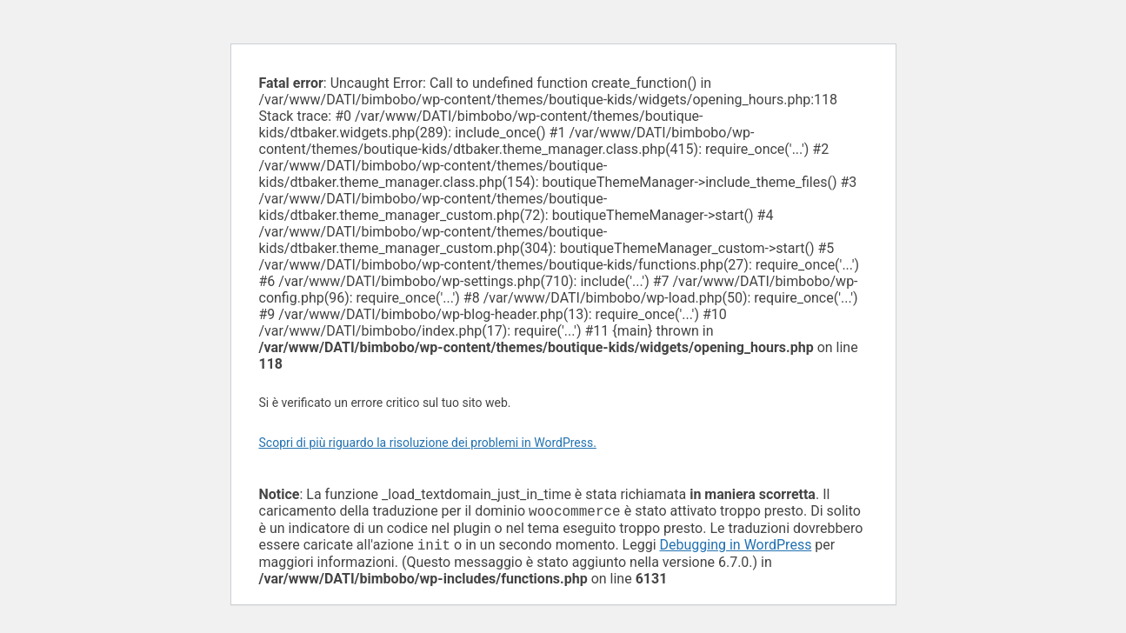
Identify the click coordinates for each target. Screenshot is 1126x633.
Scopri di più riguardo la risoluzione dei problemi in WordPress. (427, 443)
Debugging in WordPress (736, 548)
